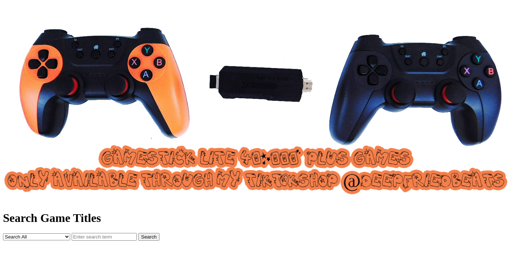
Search (149, 237)
